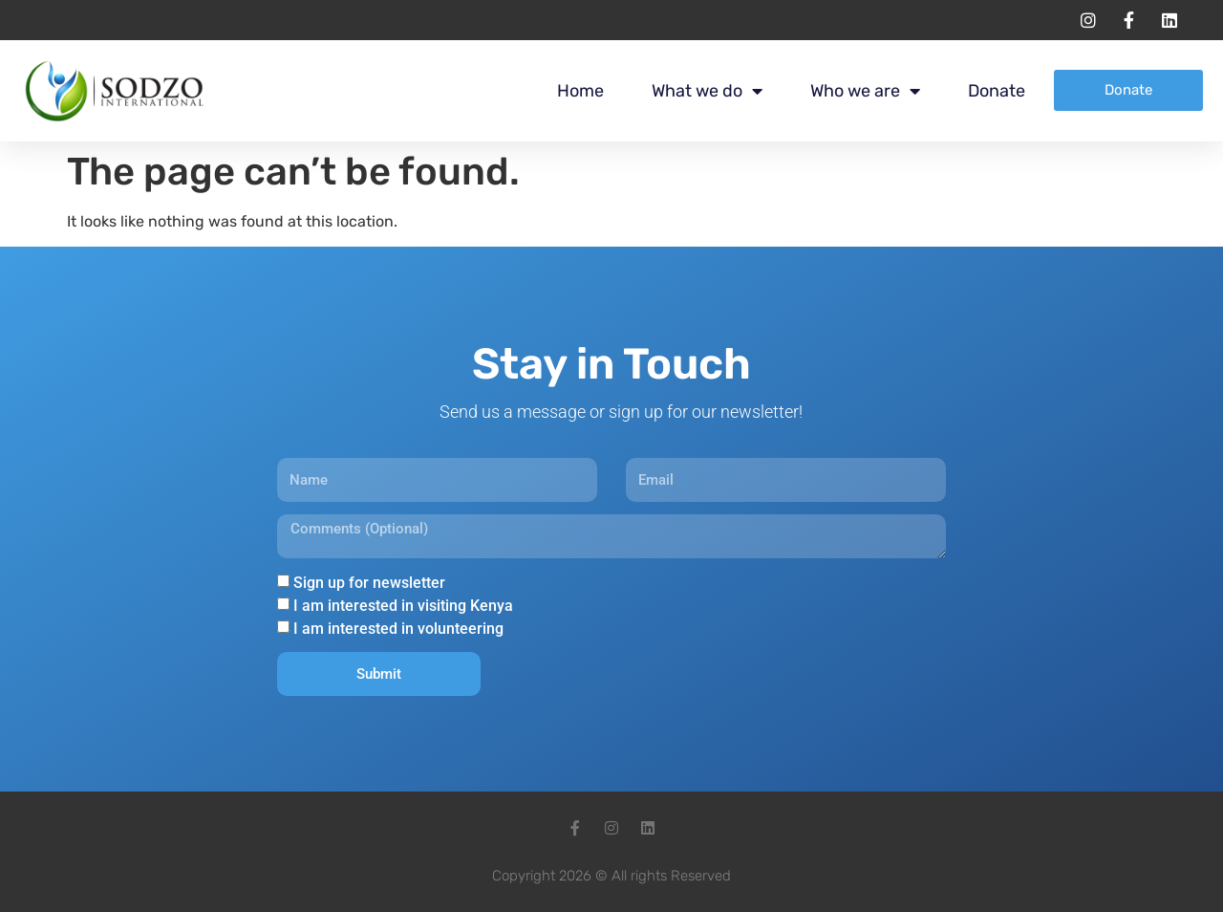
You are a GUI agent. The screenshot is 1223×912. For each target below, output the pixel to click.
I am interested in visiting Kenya (403, 606)
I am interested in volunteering (398, 628)
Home (580, 90)
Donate (996, 90)
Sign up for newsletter (369, 583)
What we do (707, 91)
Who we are (865, 91)
